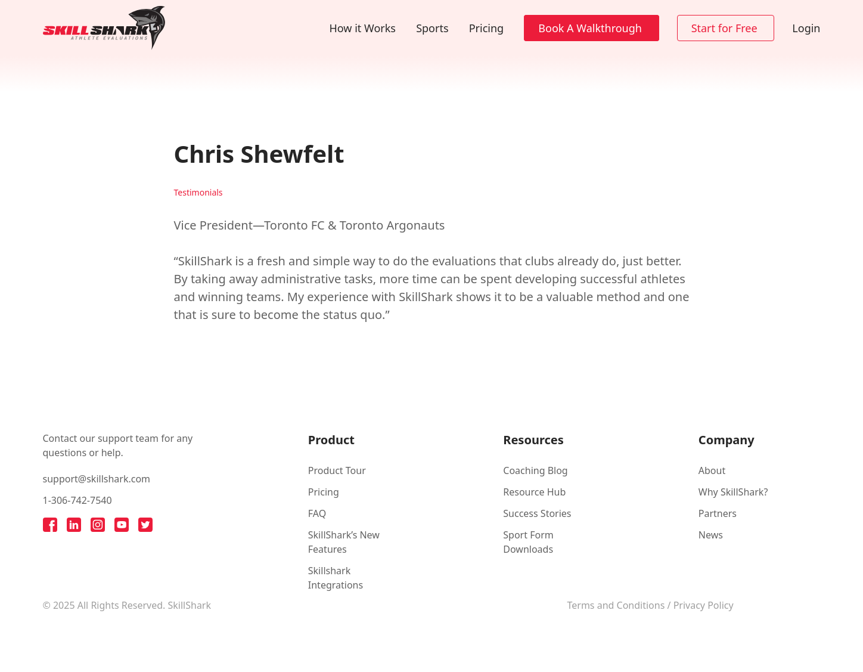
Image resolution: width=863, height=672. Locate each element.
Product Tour (337, 470)
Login (806, 28)
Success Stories (537, 513)
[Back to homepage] (104, 28)
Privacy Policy (703, 605)
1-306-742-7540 (77, 500)
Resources (533, 440)
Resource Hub (534, 491)
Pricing (486, 28)
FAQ (317, 513)
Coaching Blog (535, 470)
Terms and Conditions (616, 605)
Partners (718, 513)
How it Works (363, 28)
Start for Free (724, 28)
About (712, 470)
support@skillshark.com (97, 478)
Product (331, 440)
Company (727, 440)
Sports (432, 28)
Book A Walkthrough (590, 28)
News (711, 534)
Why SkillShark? (733, 491)
